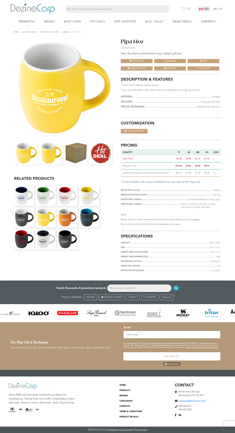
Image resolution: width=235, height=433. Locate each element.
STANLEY (133, 297)
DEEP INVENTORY (125, 21)
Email (127, 327)
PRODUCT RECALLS (128, 417)
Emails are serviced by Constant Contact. (202, 347)
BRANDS (49, 21)
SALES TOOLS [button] (181, 21)
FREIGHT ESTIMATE (137, 68)
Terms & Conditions (137, 224)
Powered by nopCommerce (120, 430)
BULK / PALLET (154, 21)
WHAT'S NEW (72, 21)
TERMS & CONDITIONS (130, 412)
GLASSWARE (149, 297)
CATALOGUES (126, 401)
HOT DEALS (97, 21)
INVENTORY (170, 68)
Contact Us (203, 68)
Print (203, 61)
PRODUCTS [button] (26, 21)
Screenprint (134, 131)
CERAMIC (90, 297)
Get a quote (137, 61)
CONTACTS (124, 406)
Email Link (170, 61)
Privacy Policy (141, 430)
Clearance (166, 297)
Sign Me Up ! (171, 356)
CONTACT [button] (207, 21)
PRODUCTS (124, 390)
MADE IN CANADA (112, 297)
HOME (122, 385)
